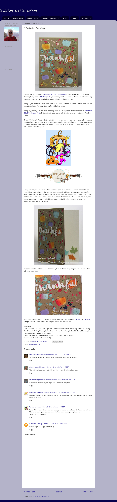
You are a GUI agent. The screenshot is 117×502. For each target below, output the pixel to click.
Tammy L (32, 407)
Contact (74, 18)
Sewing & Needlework (50, 18)
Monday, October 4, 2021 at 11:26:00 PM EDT (59, 379)
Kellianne (32, 424)
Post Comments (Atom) (41, 496)
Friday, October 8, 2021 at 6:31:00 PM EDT (51, 407)
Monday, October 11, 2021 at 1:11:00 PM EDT (52, 424)
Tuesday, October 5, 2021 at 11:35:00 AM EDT (59, 392)
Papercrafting (18, 18)
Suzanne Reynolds (36, 392)
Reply (31, 360)
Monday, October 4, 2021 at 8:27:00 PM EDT (54, 367)
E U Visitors (86, 18)
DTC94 (77, 319)
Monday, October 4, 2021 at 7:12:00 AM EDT (56, 354)
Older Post (88, 492)
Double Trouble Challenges (55, 94)
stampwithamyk (35, 354)
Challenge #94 (45, 97)
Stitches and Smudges (19, 10)
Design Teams (32, 18)
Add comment (30, 434)
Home (6, 18)
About (65, 18)
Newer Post (29, 492)
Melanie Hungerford (36, 379)
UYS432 (87, 319)
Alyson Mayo (34, 367)
